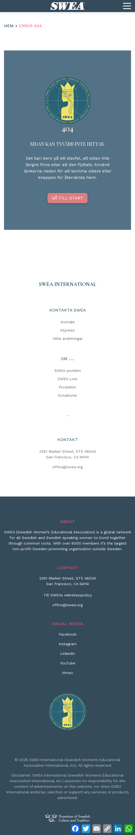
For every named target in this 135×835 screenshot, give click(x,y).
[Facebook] (67, 636)
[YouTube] (67, 665)
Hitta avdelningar (68, 338)
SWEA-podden (67, 370)
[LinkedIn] (67, 655)
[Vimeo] (67, 675)
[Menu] (127, 6)
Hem (9, 25)
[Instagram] (68, 646)
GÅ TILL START (67, 197)
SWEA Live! (68, 379)
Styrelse (67, 330)
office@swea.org (67, 467)
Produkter (67, 387)
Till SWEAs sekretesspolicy (67, 595)
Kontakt (68, 322)
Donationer (67, 395)
